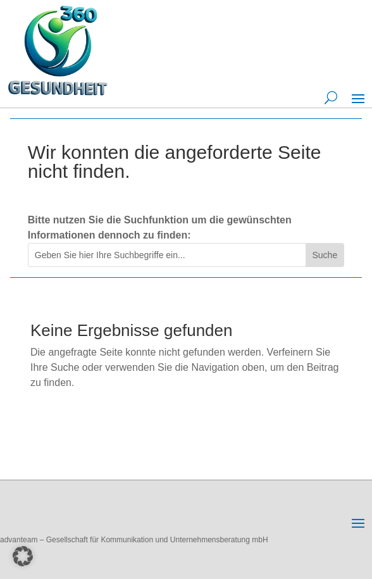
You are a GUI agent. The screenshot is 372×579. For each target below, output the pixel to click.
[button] (23, 556)
